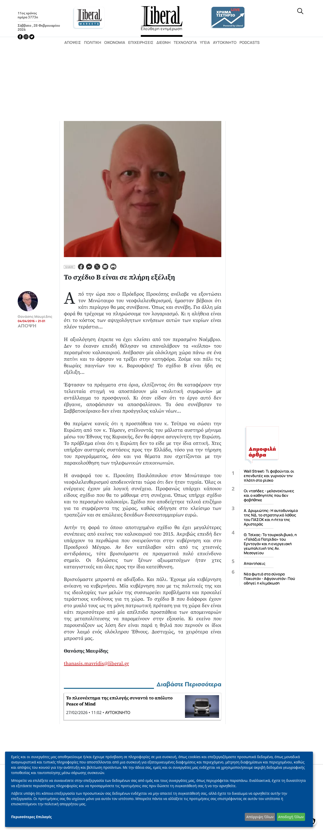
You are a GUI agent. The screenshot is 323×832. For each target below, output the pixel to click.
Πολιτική (92, 42)
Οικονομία (114, 42)
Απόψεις (72, 42)
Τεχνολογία (185, 42)
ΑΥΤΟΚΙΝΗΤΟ (117, 712)
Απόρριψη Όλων (260, 816)
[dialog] (159, 789)
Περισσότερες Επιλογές (31, 816)
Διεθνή (163, 42)
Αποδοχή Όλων (291, 816)
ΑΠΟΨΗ (27, 325)
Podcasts (249, 42)
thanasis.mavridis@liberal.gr (96, 664)
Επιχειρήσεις (140, 42)
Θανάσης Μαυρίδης (35, 316)
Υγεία (205, 42)
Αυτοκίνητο (224, 42)
